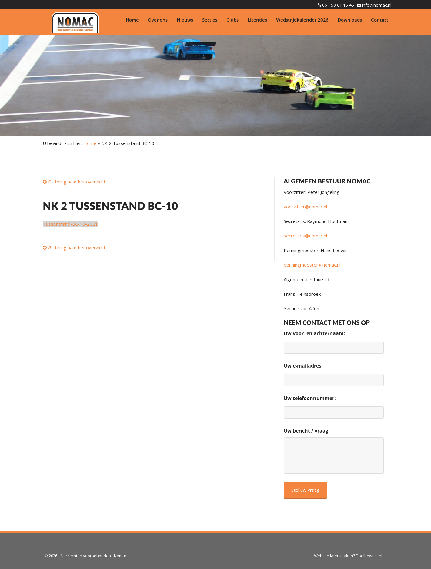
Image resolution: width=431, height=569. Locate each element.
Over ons (158, 20)
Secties (209, 20)
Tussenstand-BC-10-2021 (70, 224)
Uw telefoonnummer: (310, 398)
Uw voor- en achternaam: (314, 333)
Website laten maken (333, 555)
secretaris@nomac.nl (305, 236)
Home (132, 20)
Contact (379, 20)
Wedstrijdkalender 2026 (302, 20)
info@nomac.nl (376, 5)
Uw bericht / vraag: (307, 430)
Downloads (350, 20)
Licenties (257, 20)
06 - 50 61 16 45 (338, 5)
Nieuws (185, 20)
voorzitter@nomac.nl (305, 207)
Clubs (232, 20)
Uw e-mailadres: (303, 365)
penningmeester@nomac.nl (312, 265)
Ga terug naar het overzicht (74, 182)
